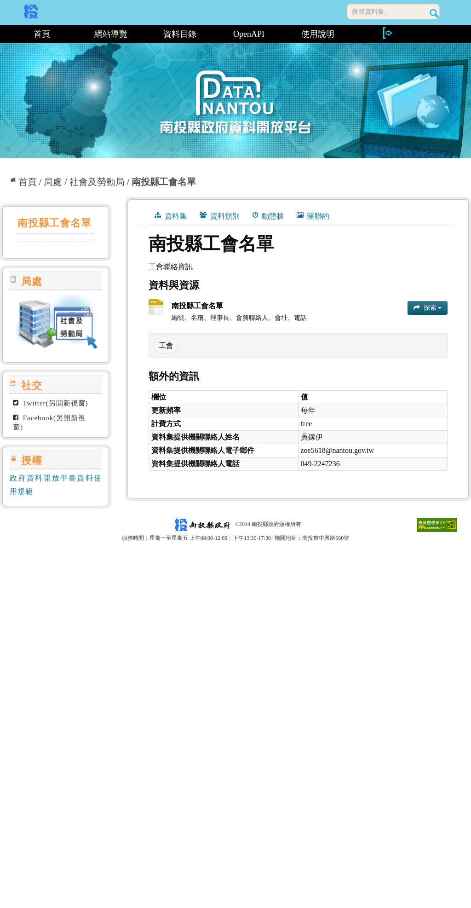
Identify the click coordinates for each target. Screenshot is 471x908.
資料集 (171, 216)
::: (3, 34)
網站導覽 (110, 34)
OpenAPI (248, 34)
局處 (53, 182)
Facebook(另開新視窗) (49, 422)
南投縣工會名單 (164, 182)
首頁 (42, 34)
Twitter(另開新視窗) (50, 403)
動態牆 (268, 216)
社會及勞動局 (97, 182)
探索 (428, 307)
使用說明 (317, 34)
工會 (166, 345)
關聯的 (313, 216)
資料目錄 (179, 34)
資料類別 (220, 216)
